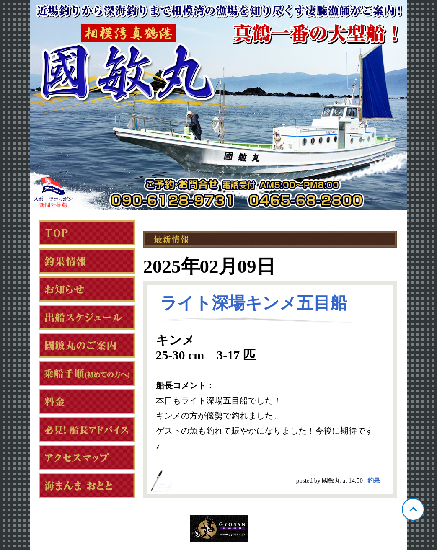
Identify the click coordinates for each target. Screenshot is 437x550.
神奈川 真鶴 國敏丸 (218, 105)
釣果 (373, 480)
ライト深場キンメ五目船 (253, 303)
